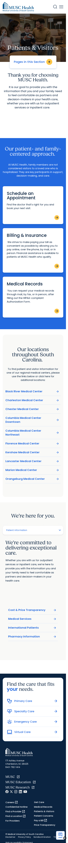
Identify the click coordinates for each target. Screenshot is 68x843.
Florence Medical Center (32, 444)
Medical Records (43, 806)
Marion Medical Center (32, 470)
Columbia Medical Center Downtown (32, 420)
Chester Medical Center (32, 409)
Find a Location (15, 816)
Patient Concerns (43, 815)
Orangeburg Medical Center (32, 479)
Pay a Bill (40, 820)
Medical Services (32, 619)
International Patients (32, 628)
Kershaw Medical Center (32, 452)
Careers (11, 802)
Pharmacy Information (32, 637)
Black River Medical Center (32, 391)
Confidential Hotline (16, 806)
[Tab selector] (29, 530)
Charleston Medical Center (32, 400)
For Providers (12, 820)
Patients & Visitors (44, 811)
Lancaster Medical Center (32, 461)
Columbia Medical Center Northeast (32, 433)
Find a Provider (15, 811)
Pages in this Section (33, 62)
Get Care (39, 802)
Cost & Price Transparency (32, 610)
